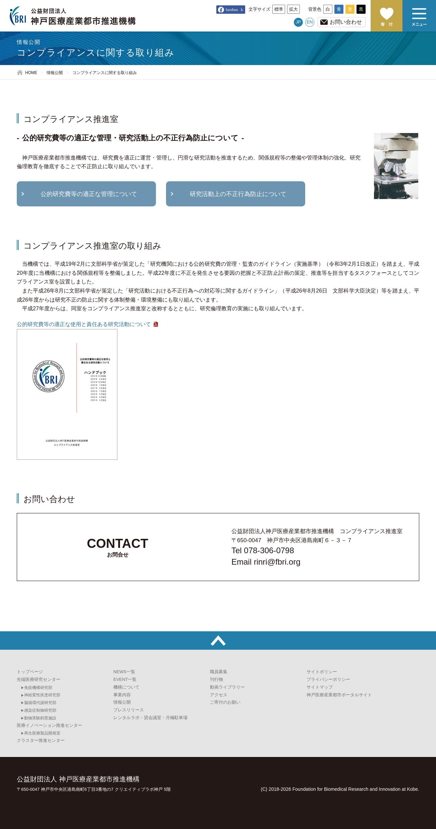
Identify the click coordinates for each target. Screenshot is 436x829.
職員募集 (218, 671)
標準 (278, 9)
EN (310, 21)
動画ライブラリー (227, 687)
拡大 (293, 9)
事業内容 (122, 694)
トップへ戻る (218, 640)
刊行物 (216, 679)
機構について (126, 687)
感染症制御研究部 (40, 710)
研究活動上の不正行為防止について (238, 194)
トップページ (30, 671)
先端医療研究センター (38, 679)
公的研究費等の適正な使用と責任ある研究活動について (84, 324)
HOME (31, 72)
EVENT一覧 (125, 679)
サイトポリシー (322, 671)
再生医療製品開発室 (42, 733)
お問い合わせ (346, 22)
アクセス (218, 694)
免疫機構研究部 (38, 687)
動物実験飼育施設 (40, 718)
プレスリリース (128, 709)
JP (298, 21)
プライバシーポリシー (328, 679)
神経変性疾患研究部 (42, 695)
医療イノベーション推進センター (49, 725)
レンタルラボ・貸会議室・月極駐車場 (150, 717)
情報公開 (55, 72)
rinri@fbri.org (277, 561)
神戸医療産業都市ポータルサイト (339, 694)
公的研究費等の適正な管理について (89, 194)
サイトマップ (320, 687)
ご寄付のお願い (386, 15)
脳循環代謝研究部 (40, 702)
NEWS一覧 (124, 671)
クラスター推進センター (41, 740)
